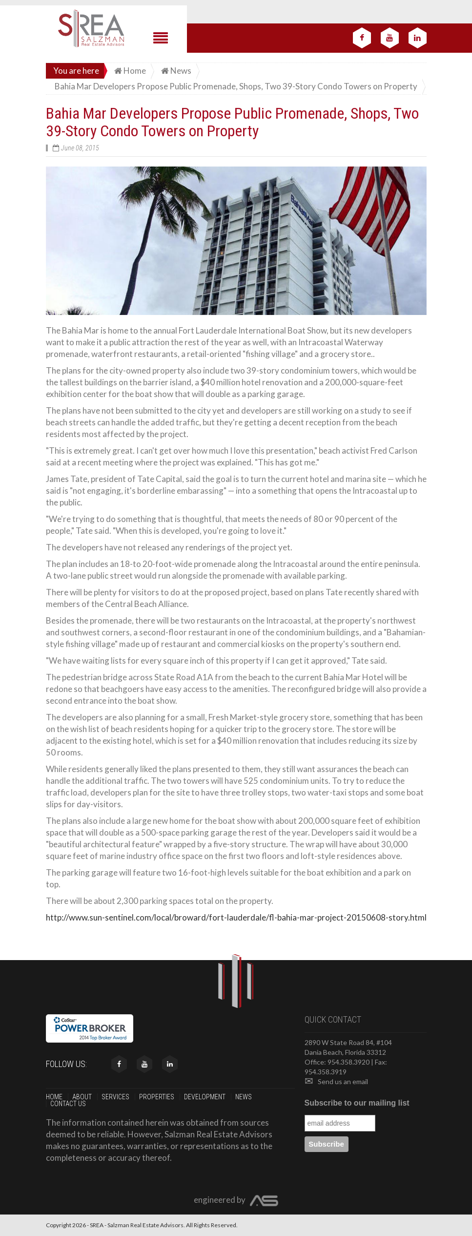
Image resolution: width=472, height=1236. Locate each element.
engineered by (236, 1200)
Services (116, 1096)
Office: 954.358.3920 (337, 1062)
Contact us (68, 1103)
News (244, 1096)
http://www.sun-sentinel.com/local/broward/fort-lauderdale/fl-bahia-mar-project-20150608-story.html (236, 917)
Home (55, 1096)
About (82, 1096)
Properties (157, 1096)
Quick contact (333, 1019)
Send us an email (336, 1081)
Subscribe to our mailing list (357, 1103)
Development (205, 1096)
